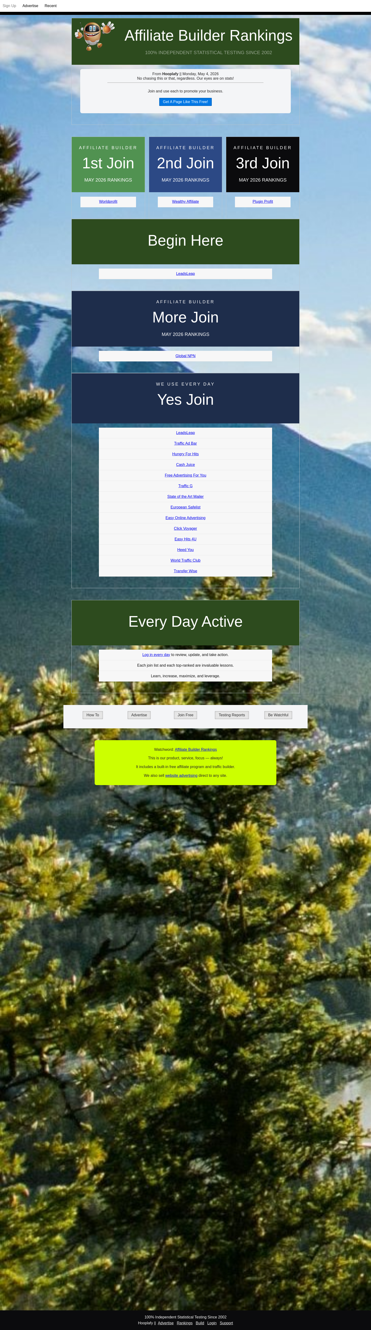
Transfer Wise (185, 571)
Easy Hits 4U (185, 539)
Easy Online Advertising (186, 518)
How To (92, 715)
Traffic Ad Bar (185, 443)
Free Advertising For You (185, 475)
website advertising (181, 776)
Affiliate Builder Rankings (208, 35)
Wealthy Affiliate (185, 202)
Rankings (185, 1323)
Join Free (186, 715)
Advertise (30, 6)
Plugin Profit (263, 202)
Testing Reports (232, 715)
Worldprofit (108, 202)
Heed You (185, 550)
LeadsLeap (185, 274)
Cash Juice (185, 465)
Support (226, 1323)
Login (211, 1323)
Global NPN (185, 356)
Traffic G (185, 486)
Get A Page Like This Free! (185, 102)
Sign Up (9, 6)
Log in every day (156, 655)
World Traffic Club (186, 560)
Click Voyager (185, 528)
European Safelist (185, 507)
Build (200, 1323)
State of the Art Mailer (185, 497)
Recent (50, 6)
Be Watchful (278, 715)
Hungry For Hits (185, 454)
